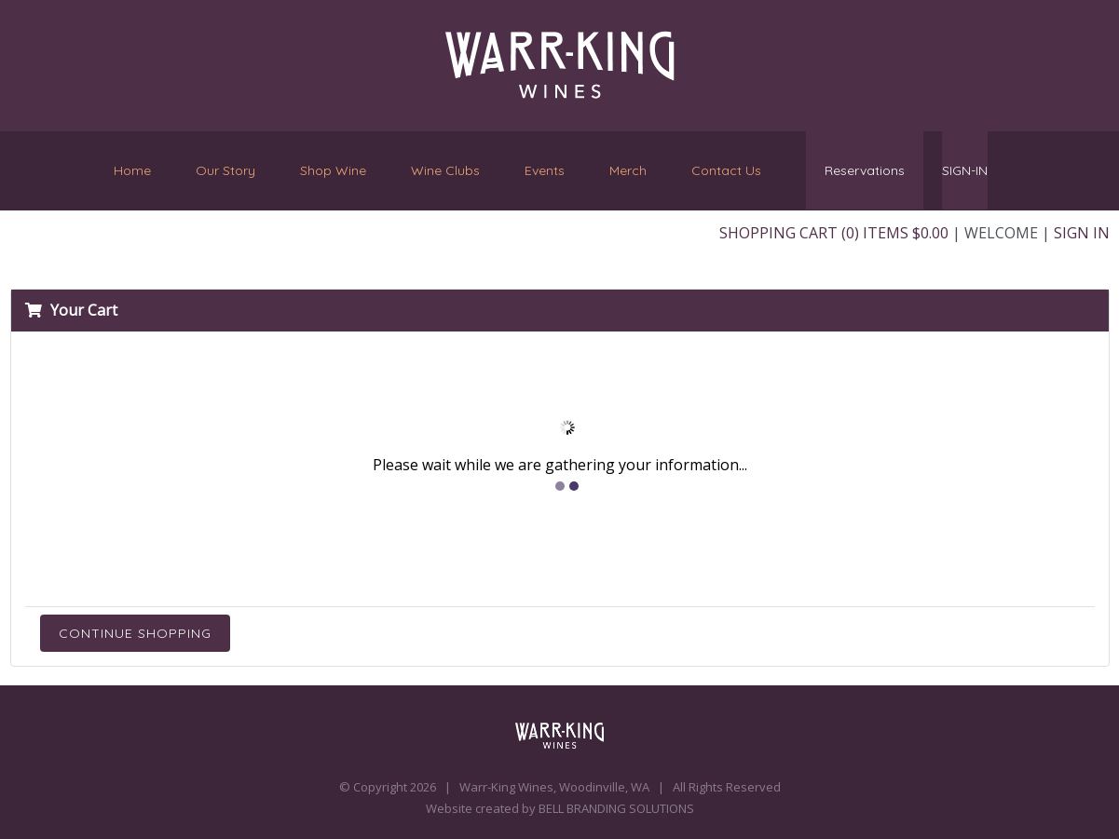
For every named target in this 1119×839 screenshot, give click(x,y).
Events (545, 170)
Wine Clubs (445, 170)
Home (132, 170)
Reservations (865, 170)
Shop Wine (333, 170)
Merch (628, 170)
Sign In (1082, 233)
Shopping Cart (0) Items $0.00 (833, 233)
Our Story (225, 170)
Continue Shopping (135, 633)
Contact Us (726, 166)
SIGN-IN (965, 170)
